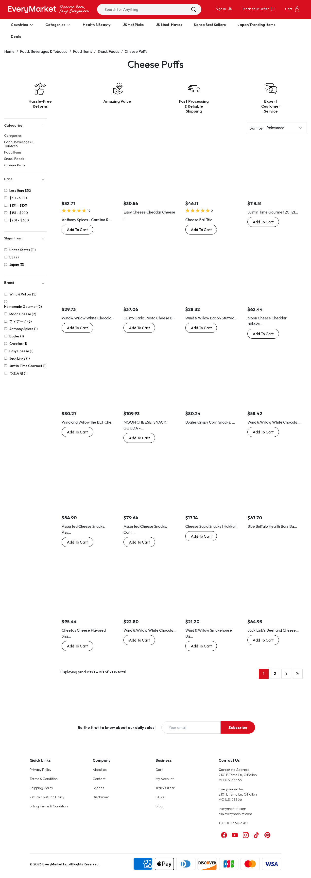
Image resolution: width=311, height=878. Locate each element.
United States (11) (22, 250)
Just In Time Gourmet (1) (28, 366)
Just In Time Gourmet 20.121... (272, 212)
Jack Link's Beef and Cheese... (273, 630)
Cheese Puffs (136, 51)
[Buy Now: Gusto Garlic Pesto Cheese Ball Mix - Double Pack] (139, 328)
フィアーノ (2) (20, 321)
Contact (99, 779)
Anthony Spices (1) (23, 329)
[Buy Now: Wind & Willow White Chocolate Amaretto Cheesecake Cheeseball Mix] (139, 640)
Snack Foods (108, 51)
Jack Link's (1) (19, 358)
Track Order (165, 788)
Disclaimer (101, 797)
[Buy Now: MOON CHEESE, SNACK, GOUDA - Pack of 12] (139, 438)
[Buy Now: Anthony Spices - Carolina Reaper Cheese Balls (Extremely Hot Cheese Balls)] (77, 229)
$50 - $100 (18, 198)
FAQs (160, 797)
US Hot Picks (133, 24)
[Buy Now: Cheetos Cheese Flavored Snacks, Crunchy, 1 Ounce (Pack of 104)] (77, 646)
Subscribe (237, 727)
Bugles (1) (16, 336)
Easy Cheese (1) (21, 351)
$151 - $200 (18, 213)
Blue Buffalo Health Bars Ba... (272, 526)
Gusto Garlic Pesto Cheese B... (149, 317)
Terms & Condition (44, 779)
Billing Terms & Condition (49, 806)
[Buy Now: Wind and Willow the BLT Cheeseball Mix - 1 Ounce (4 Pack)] (77, 432)
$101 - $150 (18, 205)
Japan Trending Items (256, 24)
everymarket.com (232, 808)
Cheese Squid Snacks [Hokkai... (211, 526)
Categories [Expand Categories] (58, 24)
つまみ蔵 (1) (18, 373)
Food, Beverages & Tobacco (44, 51)
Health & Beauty (97, 24)
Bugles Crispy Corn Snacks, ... (210, 422)
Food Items (82, 51)
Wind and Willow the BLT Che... (88, 422)
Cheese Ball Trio (198, 219)
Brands (98, 788)
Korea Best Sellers (210, 24)
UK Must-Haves (169, 24)
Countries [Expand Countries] (22, 24)
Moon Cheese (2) (22, 314)
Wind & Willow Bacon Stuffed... (211, 317)
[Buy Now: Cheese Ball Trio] (201, 229)
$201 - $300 (19, 220)
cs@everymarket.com (235, 814)
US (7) (14, 257)
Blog (159, 806)
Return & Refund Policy (47, 797)
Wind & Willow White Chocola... (88, 317)
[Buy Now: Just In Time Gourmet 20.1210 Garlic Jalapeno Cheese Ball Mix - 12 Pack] (263, 222)
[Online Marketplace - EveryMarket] (48, 9)
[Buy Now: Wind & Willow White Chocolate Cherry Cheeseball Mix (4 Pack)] (263, 432)
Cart (159, 769)
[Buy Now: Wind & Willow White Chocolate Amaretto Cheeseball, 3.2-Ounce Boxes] (77, 328)
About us (99, 769)
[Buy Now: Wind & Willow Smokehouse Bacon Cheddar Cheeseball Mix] (201, 646)
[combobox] (149, 9)
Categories (13, 135)
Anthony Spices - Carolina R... (86, 219)
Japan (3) (16, 264)
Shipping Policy (41, 788)
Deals (16, 36)
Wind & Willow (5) (22, 294)
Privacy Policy (40, 769)
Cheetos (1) (18, 343)
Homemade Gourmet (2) (23, 306)
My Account (165, 779)
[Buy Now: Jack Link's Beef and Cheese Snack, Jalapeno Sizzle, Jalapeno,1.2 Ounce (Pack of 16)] (263, 640)
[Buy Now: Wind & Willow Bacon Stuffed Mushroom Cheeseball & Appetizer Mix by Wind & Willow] (201, 328)
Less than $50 (20, 190)
